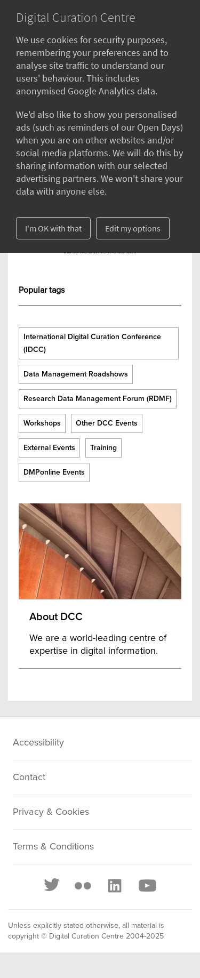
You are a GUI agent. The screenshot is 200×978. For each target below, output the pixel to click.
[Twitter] (52, 886)
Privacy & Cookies (51, 812)
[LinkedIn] (114, 886)
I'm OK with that (53, 228)
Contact (29, 777)
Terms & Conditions (53, 847)
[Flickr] (82, 886)
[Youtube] (146, 886)
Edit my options (133, 228)
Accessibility (38, 743)
